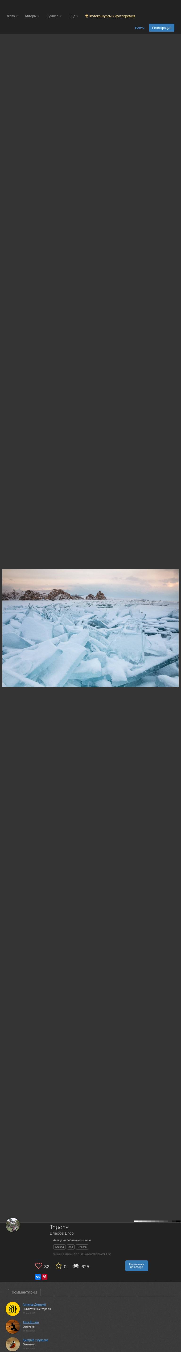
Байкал (59, 1246)
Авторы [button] (32, 16)
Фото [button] (12, 16)
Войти (139, 28)
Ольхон (82, 1246)
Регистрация (161, 27)
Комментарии (24, 1292)
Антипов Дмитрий (34, 1304)
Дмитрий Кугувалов (35, 1340)
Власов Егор (62, 1233)
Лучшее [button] (54, 16)
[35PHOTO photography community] (25, 6)
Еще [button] (73, 16)
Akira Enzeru (31, 1322)
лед (71, 1246)
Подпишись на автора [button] (136, 1266)
